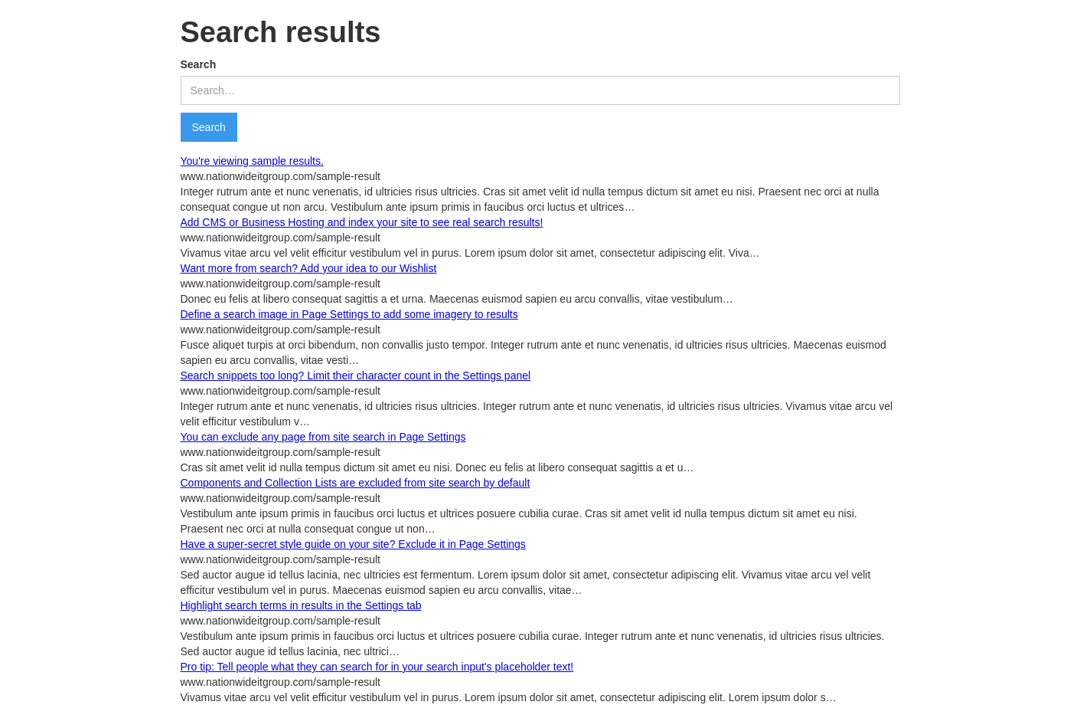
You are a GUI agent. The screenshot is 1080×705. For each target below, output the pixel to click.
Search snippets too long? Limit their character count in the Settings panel (356, 375)
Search (199, 64)
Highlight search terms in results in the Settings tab (301, 605)
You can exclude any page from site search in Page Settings (323, 437)
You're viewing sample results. (252, 161)
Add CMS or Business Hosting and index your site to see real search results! (362, 222)
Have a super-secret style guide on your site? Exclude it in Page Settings (353, 544)
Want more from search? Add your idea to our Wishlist (309, 268)
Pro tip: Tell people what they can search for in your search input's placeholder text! (377, 667)
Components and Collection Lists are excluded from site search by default (355, 483)
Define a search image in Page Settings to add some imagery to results (349, 314)
